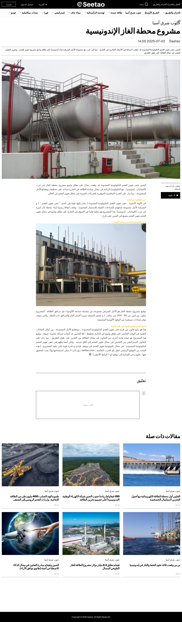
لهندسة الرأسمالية (95, 13)
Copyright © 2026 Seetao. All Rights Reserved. (91, 617)
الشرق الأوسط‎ (152, 13)
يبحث (143, 4)
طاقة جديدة (116, 13)
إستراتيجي (59, 13)
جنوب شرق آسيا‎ (133, 13)
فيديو (13, 13)
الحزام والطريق (172, 13)
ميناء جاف (75, 13)
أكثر (178, 21)
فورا (46, 13)
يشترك (9, 4)
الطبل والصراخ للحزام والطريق (166, 4)
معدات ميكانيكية (30, 13)
